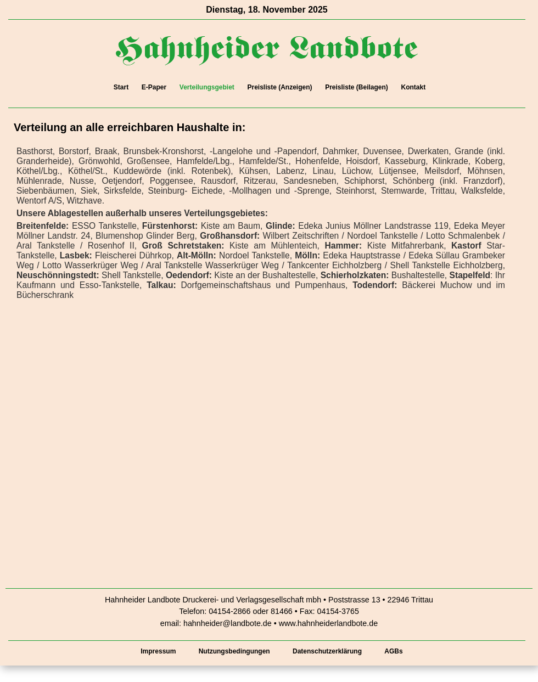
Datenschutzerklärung (327, 651)
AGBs (393, 651)
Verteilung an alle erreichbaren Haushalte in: (129, 127)
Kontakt (413, 87)
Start (121, 87)
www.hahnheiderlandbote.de (328, 623)
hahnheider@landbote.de (227, 623)
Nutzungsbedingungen (234, 651)
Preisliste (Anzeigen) (279, 87)
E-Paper (154, 87)
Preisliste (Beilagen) (356, 87)
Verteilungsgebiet (207, 87)
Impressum (158, 651)
